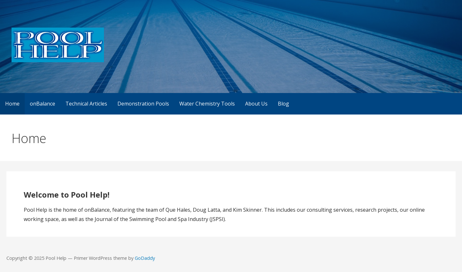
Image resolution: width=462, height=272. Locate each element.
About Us (256, 103)
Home (12, 103)
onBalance (42, 103)
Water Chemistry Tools (207, 103)
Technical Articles (86, 103)
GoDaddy (145, 258)
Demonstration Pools (143, 103)
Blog (283, 103)
